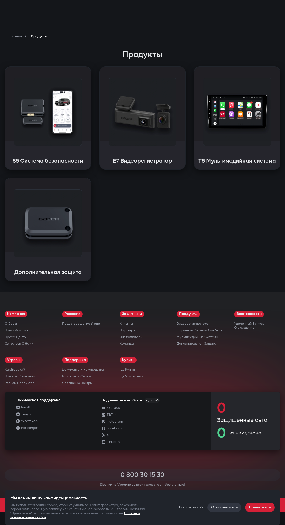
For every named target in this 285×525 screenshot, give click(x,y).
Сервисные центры (77, 383)
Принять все (260, 507)
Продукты (188, 314)
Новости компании (20, 376)
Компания (16, 314)
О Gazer (11, 324)
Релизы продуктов (19, 383)
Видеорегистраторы (193, 324)
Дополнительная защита (196, 344)
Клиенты (126, 324)
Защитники (132, 314)
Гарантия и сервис (77, 376)
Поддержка (75, 360)
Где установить (131, 376)
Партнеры (128, 330)
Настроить (191, 507)
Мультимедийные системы (197, 337)
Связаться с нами (19, 344)
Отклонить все (224, 507)
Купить (128, 360)
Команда (127, 344)
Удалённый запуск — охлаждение (250, 326)
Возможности (249, 314)
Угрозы (13, 360)
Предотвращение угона (81, 324)
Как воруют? (15, 370)
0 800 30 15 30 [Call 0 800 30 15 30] (142, 475)
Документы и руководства (83, 370)
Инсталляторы (131, 337)
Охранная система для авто (199, 330)
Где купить (128, 370)
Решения (72, 314)
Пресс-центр (15, 337)
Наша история (16, 330)
